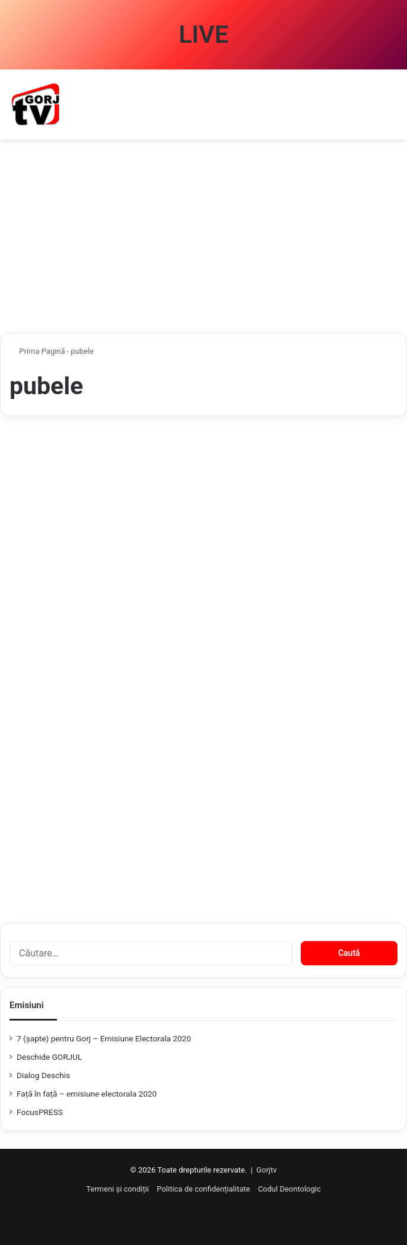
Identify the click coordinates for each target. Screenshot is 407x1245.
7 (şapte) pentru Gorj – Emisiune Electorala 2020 (104, 1038)
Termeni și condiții (117, 1188)
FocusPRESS (40, 1112)
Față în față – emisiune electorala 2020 (87, 1093)
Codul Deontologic (289, 1188)
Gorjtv (266, 1169)
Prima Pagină (37, 351)
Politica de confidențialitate (203, 1188)
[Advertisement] (203, 240)
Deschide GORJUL (49, 1057)
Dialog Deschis (43, 1075)
